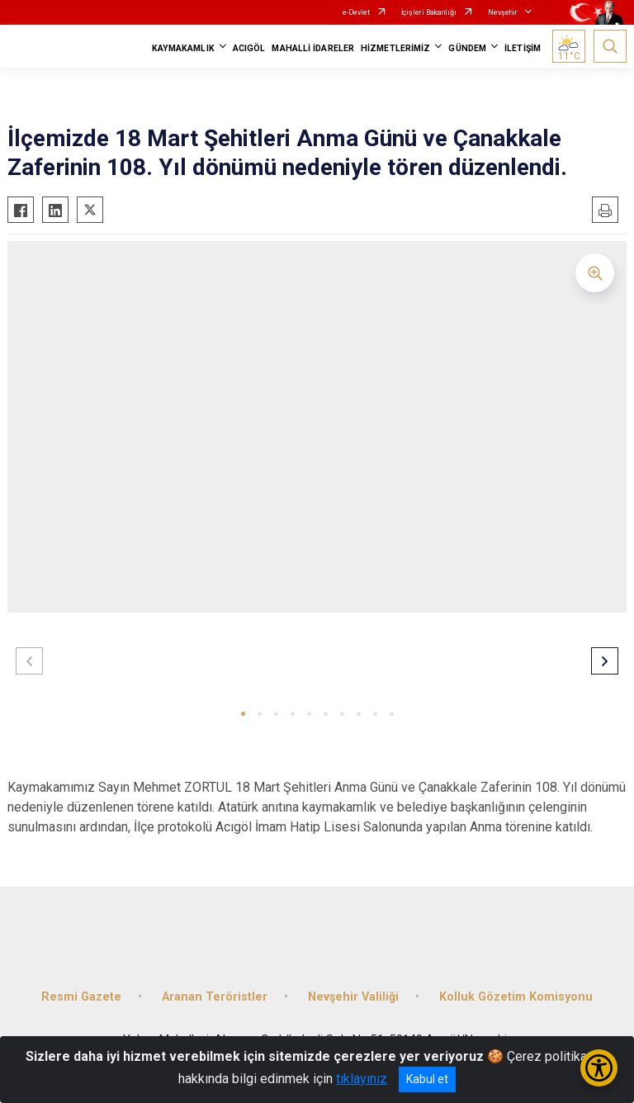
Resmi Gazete (81, 997)
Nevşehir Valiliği (353, 997)
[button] (243, 714)
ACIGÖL (249, 48)
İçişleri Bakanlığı (429, 12)
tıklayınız (361, 1078)
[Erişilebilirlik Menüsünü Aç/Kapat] (598, 1067)
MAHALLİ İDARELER (313, 48)
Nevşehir (503, 12)
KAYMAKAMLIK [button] (183, 48)
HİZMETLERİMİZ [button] (395, 48)
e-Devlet (356, 12)
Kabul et (427, 1079)
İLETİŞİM (522, 48)
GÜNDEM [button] (467, 48)
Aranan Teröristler (214, 997)
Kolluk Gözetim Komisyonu (516, 997)
